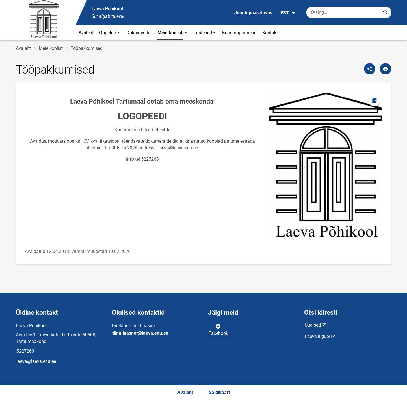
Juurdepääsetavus (253, 12)
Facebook (218, 329)
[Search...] (385, 12)
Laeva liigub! (317, 336)
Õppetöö (110, 32)
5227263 (25, 351)
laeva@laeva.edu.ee (178, 148)
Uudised (313, 325)
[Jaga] (369, 68)
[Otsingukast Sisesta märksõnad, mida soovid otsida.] (348, 12)
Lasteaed (205, 32)
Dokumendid (139, 32)
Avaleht (86, 32)
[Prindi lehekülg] (385, 68)
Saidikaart (219, 392)
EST (288, 13)
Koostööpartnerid (239, 32)
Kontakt (270, 32)
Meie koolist (172, 32)
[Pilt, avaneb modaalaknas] (325, 165)
